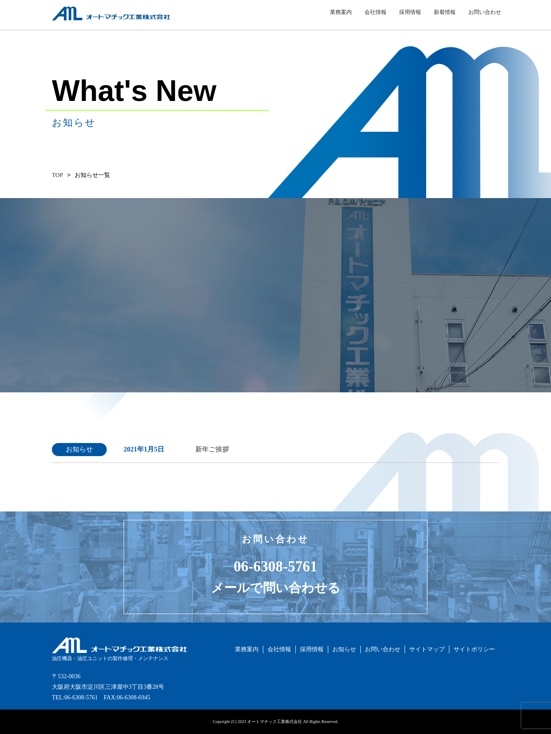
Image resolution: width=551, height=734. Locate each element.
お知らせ (344, 649)
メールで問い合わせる (275, 588)
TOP (57, 175)
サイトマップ (427, 649)
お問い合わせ (484, 17)
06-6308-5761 (275, 566)
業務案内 (341, 17)
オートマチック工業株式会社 (90, 25)
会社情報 (375, 17)
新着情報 (445, 17)
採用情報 (410, 17)
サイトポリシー (474, 649)
